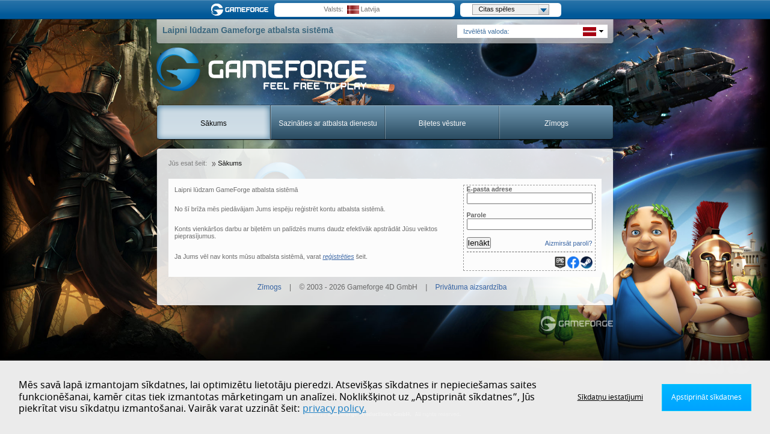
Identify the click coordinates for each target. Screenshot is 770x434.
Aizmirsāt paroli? (569, 243)
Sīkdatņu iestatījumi (610, 397)
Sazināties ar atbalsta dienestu (328, 123)
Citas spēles (514, 9)
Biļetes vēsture (442, 123)
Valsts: (333, 9)
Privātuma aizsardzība (471, 287)
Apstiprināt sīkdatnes (706, 397)
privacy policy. (334, 408)
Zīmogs (556, 123)
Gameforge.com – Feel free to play (241, 9)
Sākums (213, 123)
